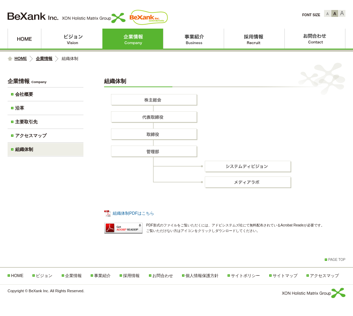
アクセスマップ (31, 135)
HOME (24, 39)
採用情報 (254, 39)
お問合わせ (315, 39)
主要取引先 (26, 121)
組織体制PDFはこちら (133, 213)
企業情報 (132, 39)
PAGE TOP (336, 260)
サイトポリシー (245, 275)
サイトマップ (285, 275)
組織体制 (24, 149)
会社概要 (24, 94)
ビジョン (71, 39)
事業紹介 (193, 39)
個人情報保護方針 (202, 275)
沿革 (19, 108)
